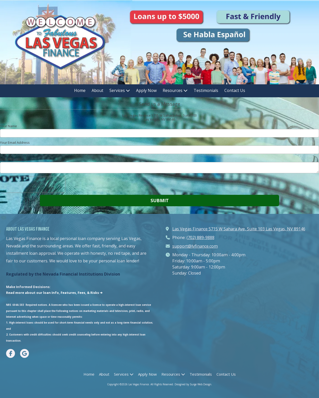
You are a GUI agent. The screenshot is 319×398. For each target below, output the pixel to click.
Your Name (8, 126)
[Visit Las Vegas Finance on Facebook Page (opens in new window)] (10, 353)
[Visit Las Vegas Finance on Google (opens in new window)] (24, 353)
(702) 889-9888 (200, 237)
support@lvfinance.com (195, 246)
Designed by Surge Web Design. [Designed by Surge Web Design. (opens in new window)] (193, 384)
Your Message (11, 159)
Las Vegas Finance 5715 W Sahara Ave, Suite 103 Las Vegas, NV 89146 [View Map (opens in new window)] (238, 229)
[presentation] (32, 184)
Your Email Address (15, 142)
